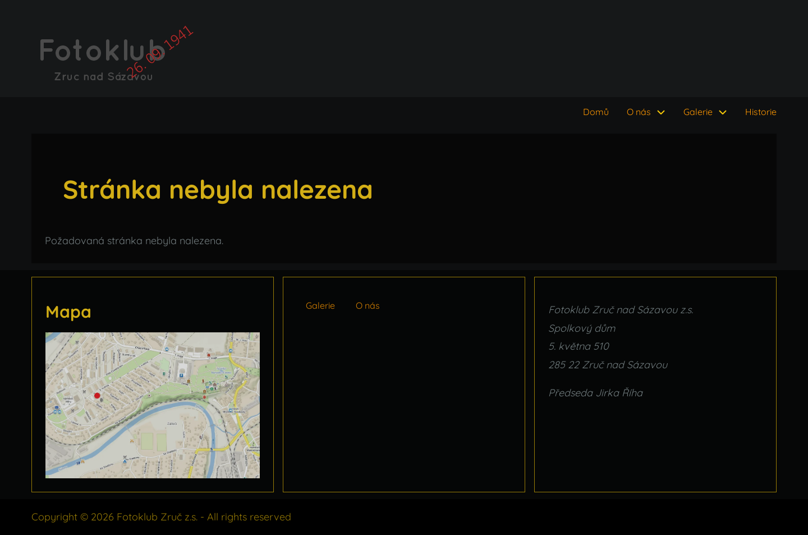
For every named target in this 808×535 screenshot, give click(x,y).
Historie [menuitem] (761, 111)
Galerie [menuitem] (698, 111)
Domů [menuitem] (596, 111)
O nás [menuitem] (639, 111)
